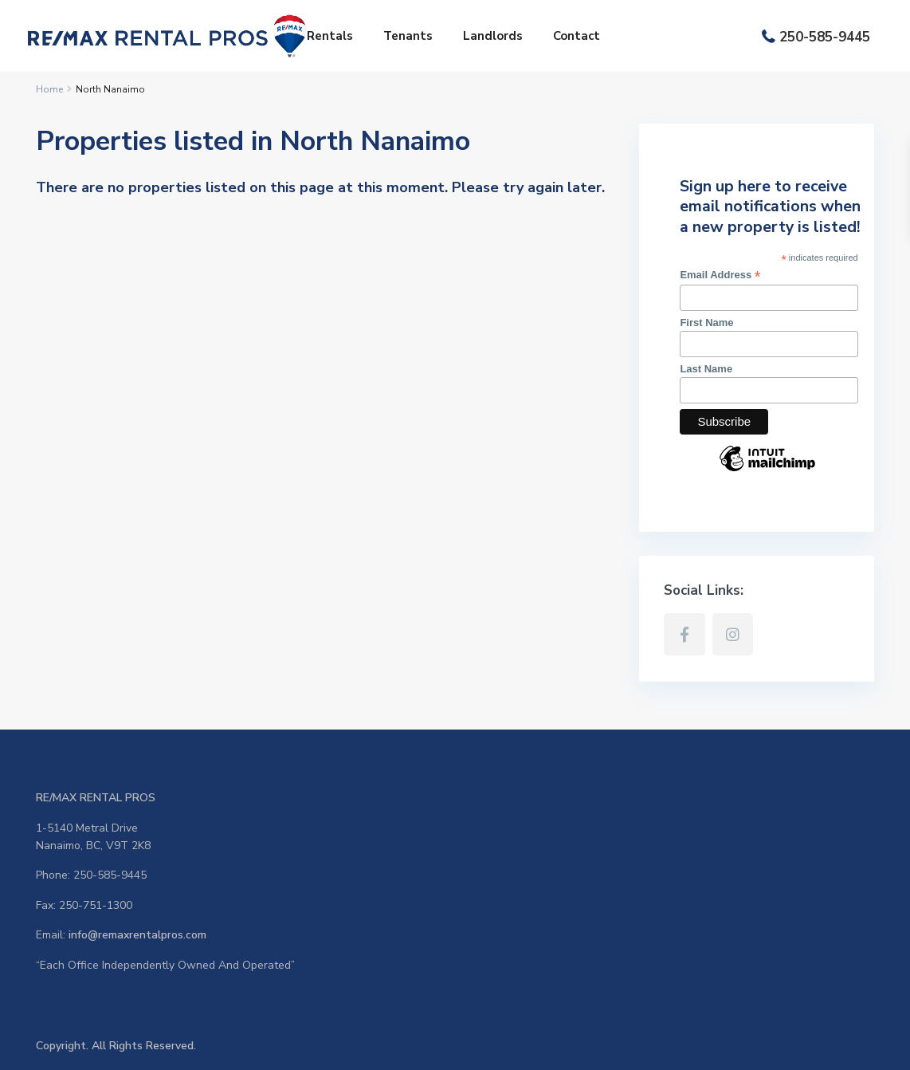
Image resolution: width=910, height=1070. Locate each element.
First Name (706, 322)
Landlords (493, 36)
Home (49, 89)
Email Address (720, 275)
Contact (576, 36)
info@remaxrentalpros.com (137, 934)
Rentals (330, 36)
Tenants (408, 36)
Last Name (706, 369)
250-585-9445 (824, 37)
